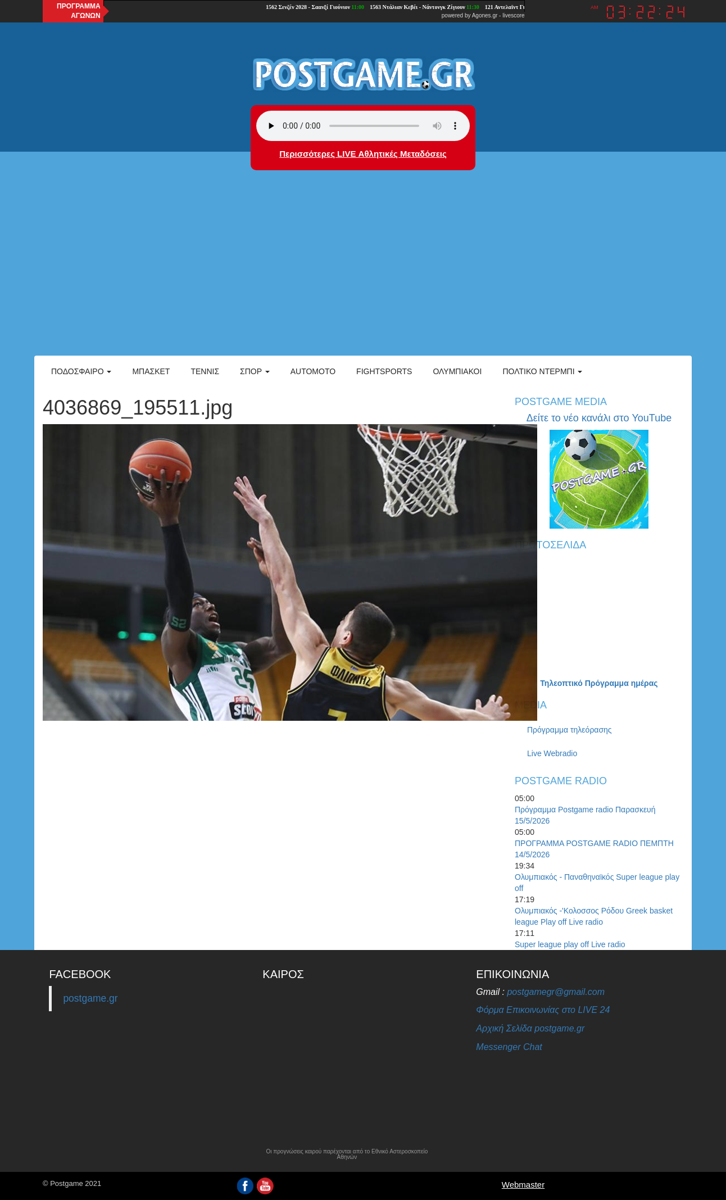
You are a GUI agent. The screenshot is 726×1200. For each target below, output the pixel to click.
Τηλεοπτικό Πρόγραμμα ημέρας (598, 683)
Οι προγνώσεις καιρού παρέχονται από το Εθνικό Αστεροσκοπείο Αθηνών (347, 1154)
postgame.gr (90, 998)
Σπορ (255, 371)
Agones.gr (485, 15)
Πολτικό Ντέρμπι (542, 371)
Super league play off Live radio (570, 944)
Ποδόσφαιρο (81, 371)
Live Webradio (552, 753)
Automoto (313, 371)
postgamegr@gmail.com (556, 992)
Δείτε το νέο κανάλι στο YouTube (599, 418)
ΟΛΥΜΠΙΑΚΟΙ (457, 371)
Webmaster (523, 1184)
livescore (513, 15)
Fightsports (384, 371)
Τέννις (204, 371)
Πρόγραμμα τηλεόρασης (569, 729)
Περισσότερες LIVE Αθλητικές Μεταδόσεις (362, 153)
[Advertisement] (363, 271)
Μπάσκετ (151, 371)
